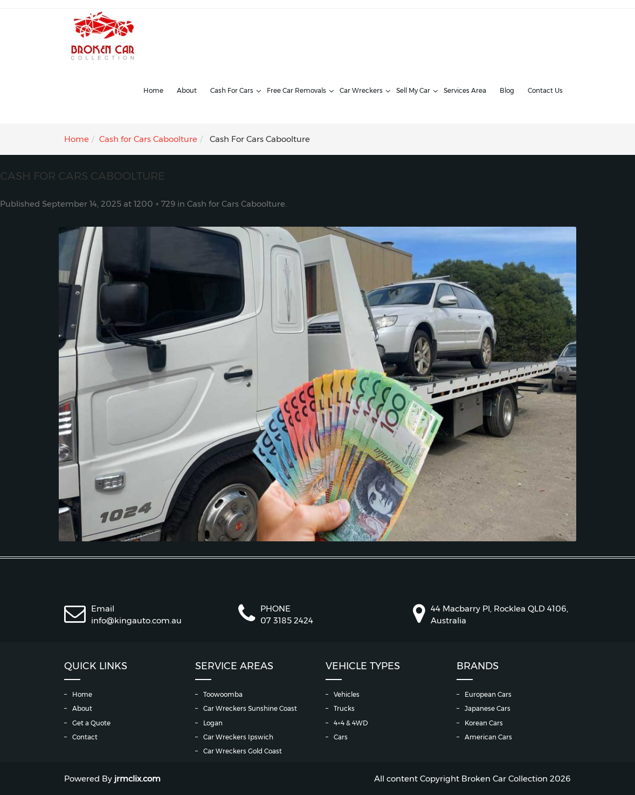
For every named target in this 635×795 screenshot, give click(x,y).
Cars (341, 737)
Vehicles (347, 694)
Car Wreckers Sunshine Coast (250, 708)
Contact (85, 737)
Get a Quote (91, 723)
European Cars (488, 694)
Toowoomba (223, 694)
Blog (507, 90)
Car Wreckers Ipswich (238, 737)
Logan (213, 723)
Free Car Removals (296, 90)
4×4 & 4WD (351, 723)
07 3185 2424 (286, 620)
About (187, 90)
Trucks (344, 708)
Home (153, 90)
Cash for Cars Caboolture (148, 139)
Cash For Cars (231, 90)
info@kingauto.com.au (136, 620)
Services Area (465, 90)
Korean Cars (484, 723)
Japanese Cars (487, 708)
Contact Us (545, 90)
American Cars (488, 737)
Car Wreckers (361, 90)
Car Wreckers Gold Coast (242, 751)
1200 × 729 (154, 204)
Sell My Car (413, 90)
